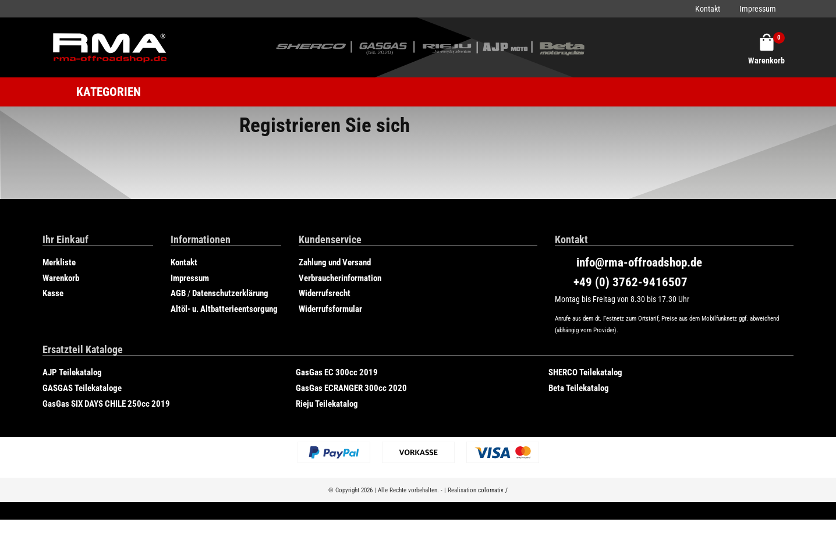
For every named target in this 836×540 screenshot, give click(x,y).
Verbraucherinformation (340, 278)
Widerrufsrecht (324, 293)
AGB (178, 293)
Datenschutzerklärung (230, 293)
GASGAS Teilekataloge (82, 388)
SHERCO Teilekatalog (585, 372)
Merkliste (59, 262)
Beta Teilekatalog (578, 388)
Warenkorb (60, 278)
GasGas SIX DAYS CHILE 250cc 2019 (106, 404)
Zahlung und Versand (335, 262)
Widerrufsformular (330, 309)
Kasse (52, 293)
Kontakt (707, 8)
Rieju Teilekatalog (327, 404)
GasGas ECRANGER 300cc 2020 (351, 388)
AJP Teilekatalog (72, 372)
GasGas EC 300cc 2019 (337, 372)
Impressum (757, 8)
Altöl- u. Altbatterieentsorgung (224, 309)
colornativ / (493, 490)
